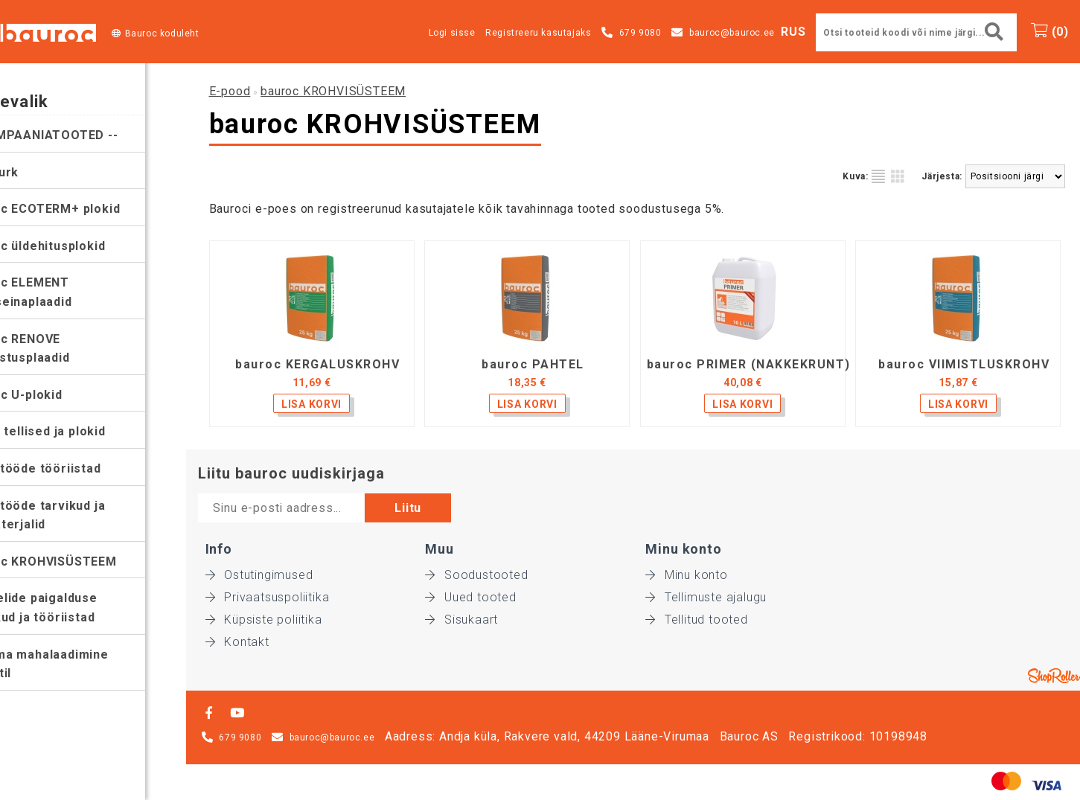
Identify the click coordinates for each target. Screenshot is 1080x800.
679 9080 (640, 33)
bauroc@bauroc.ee (732, 33)
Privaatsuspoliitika (267, 597)
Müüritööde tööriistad (74, 468)
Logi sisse (452, 33)
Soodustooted (476, 575)
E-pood (230, 91)
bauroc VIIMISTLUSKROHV (963, 364)
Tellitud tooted (696, 619)
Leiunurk (33, 172)
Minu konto (686, 575)
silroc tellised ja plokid (76, 431)
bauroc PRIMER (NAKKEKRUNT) (749, 364)
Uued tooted (471, 597)
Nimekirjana (878, 176)
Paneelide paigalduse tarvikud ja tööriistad (72, 607)
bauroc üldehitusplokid (76, 246)
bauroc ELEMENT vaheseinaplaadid (59, 292)
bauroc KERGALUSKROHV (317, 364)
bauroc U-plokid (54, 395)
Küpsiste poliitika (263, 619)
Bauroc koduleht (162, 33)
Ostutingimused (259, 575)
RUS (793, 32)
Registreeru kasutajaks (538, 33)
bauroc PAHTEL (533, 364)
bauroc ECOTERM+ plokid (84, 209)
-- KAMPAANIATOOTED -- (82, 135)
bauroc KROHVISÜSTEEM (82, 561)
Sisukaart (461, 619)
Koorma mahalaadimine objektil (78, 664)
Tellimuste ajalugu (706, 597)
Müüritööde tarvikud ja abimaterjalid (76, 515)
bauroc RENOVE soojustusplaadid (58, 348)
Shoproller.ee (1054, 675)
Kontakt (237, 642)
